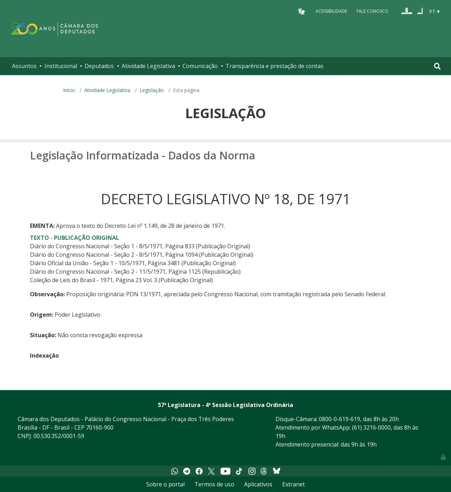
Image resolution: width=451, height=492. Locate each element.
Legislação (152, 90)
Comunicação (200, 66)
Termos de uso (214, 484)
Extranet (293, 484)
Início (69, 90)
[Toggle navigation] (437, 66)
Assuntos (24, 66)
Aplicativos (258, 484)
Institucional (60, 66)
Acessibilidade (331, 11)
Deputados (99, 66)
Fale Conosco (372, 11)
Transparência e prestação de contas (274, 66)
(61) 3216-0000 (371, 427)
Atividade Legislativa (148, 66)
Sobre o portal (165, 484)
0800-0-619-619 (339, 419)
